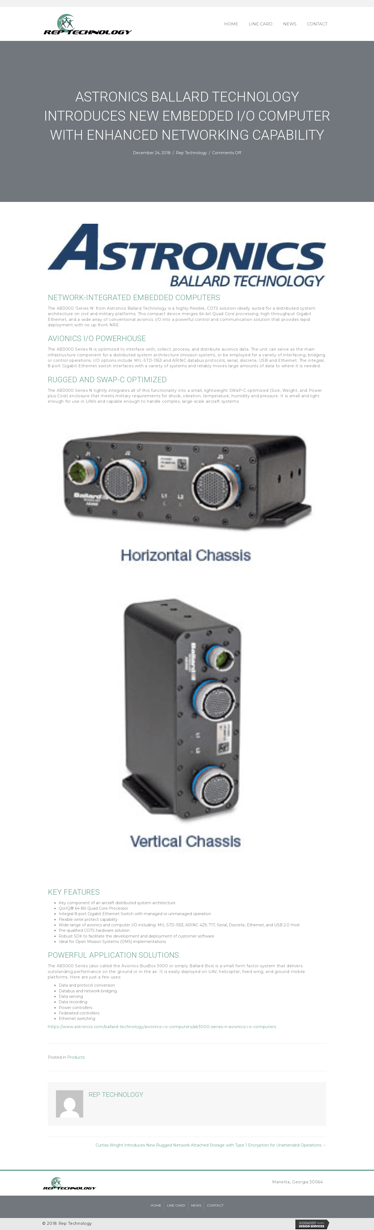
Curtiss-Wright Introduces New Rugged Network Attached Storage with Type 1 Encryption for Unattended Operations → (211, 1145)
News (196, 1205)
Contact (215, 1205)
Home (156, 1205)
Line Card (176, 1205)
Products (76, 1057)
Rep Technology (191, 152)
